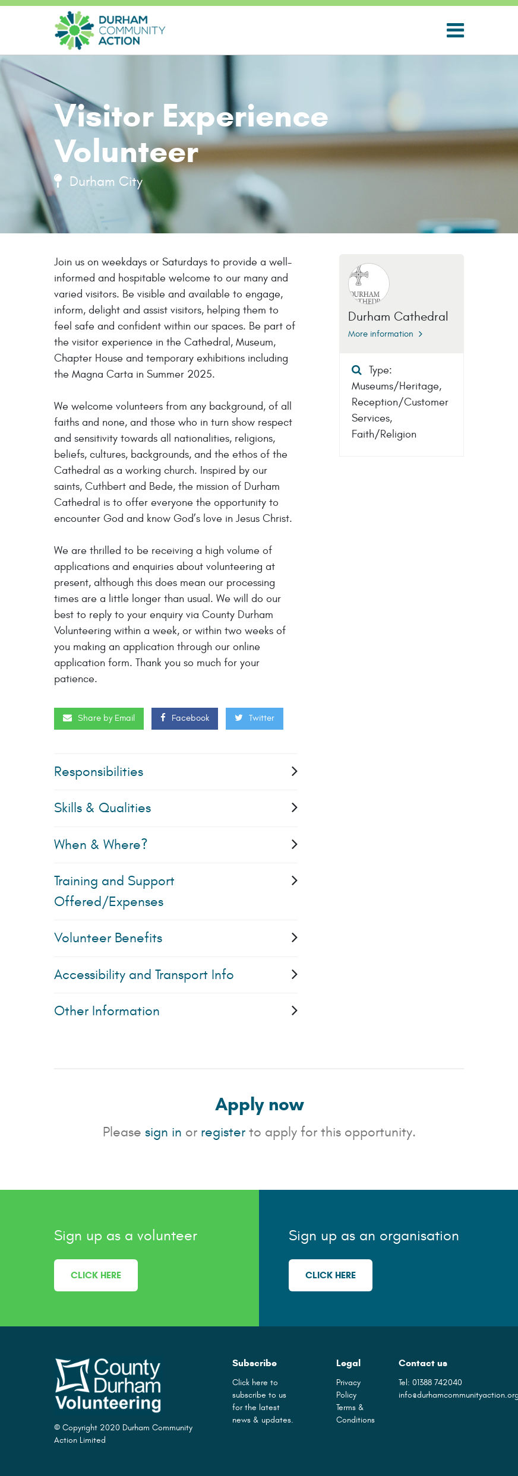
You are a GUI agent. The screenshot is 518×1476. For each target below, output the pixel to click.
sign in (163, 1132)
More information (385, 334)
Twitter (254, 718)
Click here (96, 1275)
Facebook (184, 718)
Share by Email (99, 718)
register (223, 1132)
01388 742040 (437, 1382)
